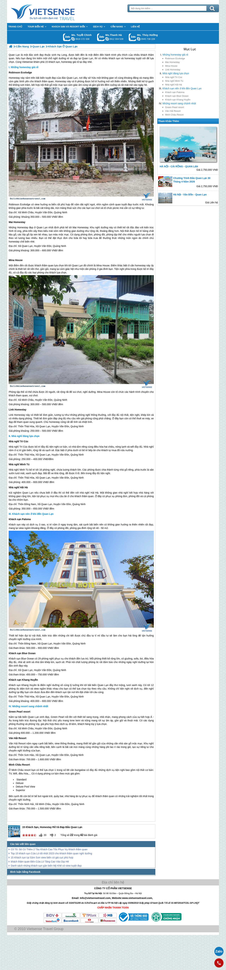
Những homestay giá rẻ (175, 54)
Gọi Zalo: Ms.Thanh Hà (101, 37)
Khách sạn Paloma (174, 92)
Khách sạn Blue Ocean (177, 96)
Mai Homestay (172, 62)
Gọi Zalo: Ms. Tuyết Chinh (67, 37)
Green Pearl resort (174, 107)
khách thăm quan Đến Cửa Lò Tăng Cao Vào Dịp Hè (40, 861)
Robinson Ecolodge (175, 58)
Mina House (171, 66)
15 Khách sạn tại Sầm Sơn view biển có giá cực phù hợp (42, 857)
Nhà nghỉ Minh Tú (174, 81)
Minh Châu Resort (174, 114)
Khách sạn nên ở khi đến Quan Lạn (181, 88)
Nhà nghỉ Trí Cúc (173, 77)
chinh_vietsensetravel (73, 39)
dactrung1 (138, 39)
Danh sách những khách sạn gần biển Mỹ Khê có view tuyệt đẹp (46, 865)
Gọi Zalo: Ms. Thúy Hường (132, 37)
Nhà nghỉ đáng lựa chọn (175, 73)
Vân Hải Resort (173, 111)
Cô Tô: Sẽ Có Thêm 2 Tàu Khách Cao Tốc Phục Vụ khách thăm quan (49, 849)
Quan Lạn (72, 77)
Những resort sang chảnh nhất (179, 103)
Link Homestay (172, 69)
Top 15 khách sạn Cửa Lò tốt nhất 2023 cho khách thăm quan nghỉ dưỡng (51, 853)
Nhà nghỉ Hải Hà (173, 84)
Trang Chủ (51, 11)
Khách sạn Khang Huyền (177, 99)
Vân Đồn (48, 212)
